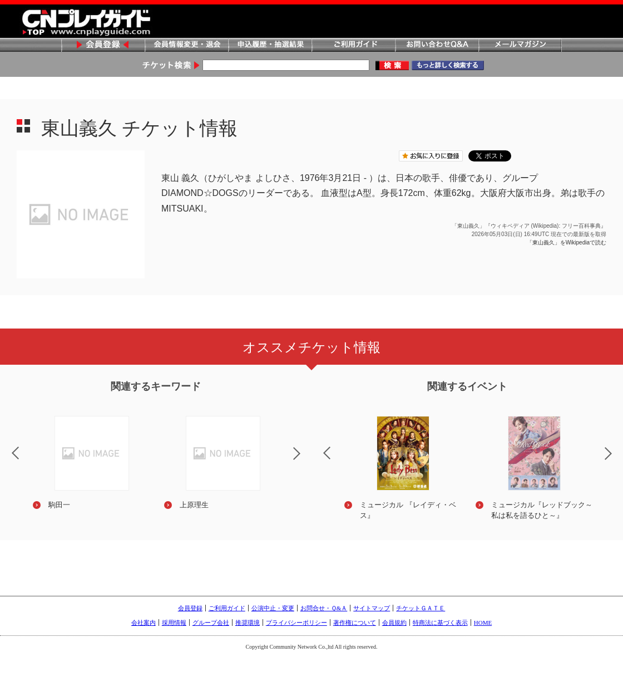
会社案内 (143, 622)
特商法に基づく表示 (440, 622)
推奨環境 (247, 622)
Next (306, 460)
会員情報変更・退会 (186, 45)
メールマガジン (520, 45)
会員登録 (103, 45)
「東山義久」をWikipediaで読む (566, 242)
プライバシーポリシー (296, 622)
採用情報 (174, 622)
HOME (483, 622)
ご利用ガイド (353, 45)
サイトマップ (371, 608)
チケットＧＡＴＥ (420, 608)
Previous (317, 446)
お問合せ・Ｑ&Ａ (324, 608)
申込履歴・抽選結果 (270, 45)
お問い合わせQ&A (436, 45)
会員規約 (394, 622)
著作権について (354, 622)
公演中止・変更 (272, 608)
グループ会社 (210, 622)
